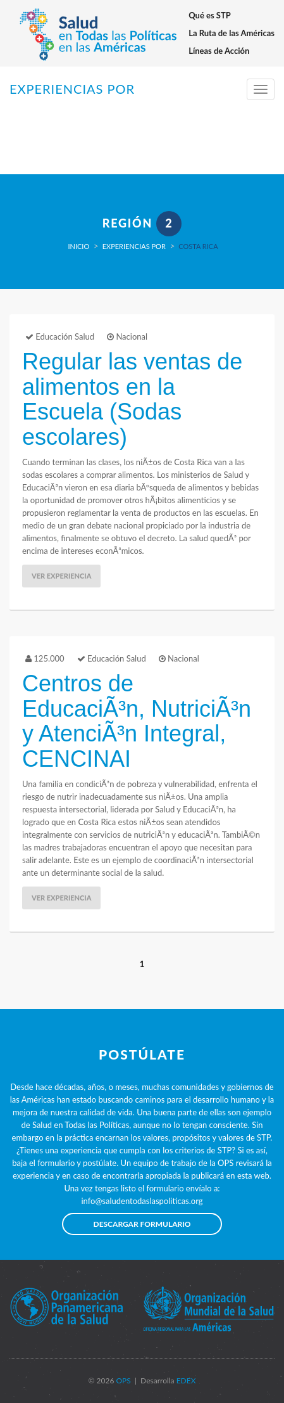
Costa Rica (198, 246)
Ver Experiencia (61, 576)
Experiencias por (134, 246)
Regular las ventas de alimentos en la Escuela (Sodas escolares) (132, 399)
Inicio (78, 246)
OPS (122, 1380)
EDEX (185, 1380)
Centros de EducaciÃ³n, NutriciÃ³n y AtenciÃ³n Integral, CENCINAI (136, 721)
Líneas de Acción (218, 51)
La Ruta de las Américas (231, 33)
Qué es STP (209, 15)
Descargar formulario (142, 1224)
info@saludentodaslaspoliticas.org (141, 1201)
